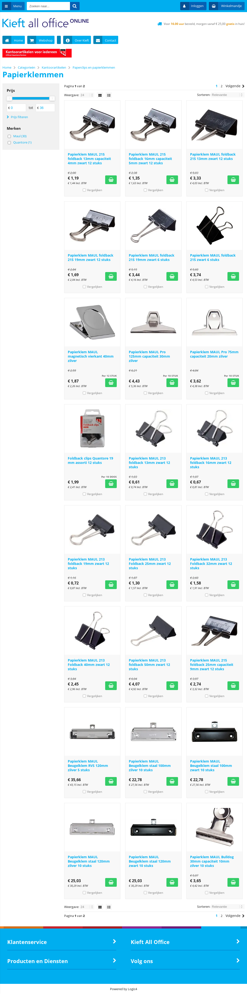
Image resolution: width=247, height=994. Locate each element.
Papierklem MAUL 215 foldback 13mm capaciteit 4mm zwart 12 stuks (89, 158)
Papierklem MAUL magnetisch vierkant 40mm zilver (91, 356)
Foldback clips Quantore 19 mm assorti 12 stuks (90, 460)
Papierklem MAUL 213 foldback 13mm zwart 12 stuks (149, 462)
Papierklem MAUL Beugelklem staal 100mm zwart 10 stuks (211, 765)
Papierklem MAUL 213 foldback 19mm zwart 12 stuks (88, 563)
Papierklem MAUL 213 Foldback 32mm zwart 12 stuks (211, 563)
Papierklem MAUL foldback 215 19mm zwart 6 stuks (151, 257)
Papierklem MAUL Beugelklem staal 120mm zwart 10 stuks (150, 861)
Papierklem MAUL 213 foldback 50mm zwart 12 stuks (149, 664)
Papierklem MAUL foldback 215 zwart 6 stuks (213, 257)
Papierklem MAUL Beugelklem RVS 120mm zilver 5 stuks (88, 765)
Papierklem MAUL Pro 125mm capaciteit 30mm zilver (149, 356)
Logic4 (132, 989)
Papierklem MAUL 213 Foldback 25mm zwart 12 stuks (150, 563)
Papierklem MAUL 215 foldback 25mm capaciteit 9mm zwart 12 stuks (211, 664)
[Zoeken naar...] (75, 6)
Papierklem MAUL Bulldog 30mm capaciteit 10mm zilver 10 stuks (212, 861)
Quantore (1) (22, 142)
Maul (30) (20, 136)
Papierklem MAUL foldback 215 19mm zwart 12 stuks (90, 257)
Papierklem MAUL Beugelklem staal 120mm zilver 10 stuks (89, 861)
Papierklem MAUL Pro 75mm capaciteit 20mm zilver (214, 354)
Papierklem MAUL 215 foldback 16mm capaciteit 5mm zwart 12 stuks (150, 158)
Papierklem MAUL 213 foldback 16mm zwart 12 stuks (210, 462)
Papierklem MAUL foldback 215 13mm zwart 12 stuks (213, 156)
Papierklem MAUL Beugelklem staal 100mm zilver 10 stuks (150, 765)
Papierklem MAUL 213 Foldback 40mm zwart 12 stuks (89, 664)
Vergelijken (94, 190)
